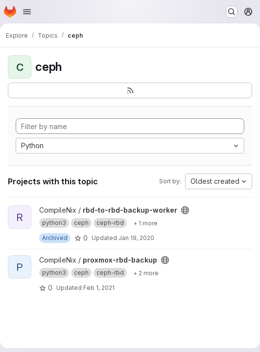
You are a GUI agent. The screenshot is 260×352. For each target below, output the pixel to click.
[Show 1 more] (145, 223)
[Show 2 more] (146, 273)
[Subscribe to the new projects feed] (130, 90)
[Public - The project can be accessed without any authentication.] (185, 210)
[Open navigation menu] (27, 12)
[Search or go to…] (231, 12)
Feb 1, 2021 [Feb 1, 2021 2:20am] (99, 287)
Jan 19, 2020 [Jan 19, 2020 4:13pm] (136, 238)
